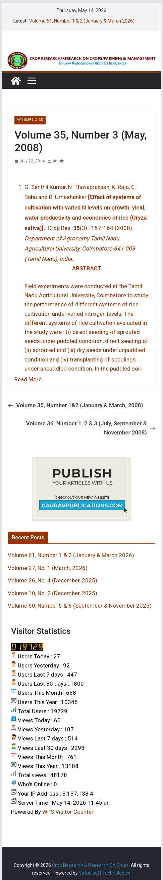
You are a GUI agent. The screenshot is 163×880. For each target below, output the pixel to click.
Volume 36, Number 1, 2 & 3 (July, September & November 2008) (90, 428)
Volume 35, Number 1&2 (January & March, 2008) (75, 405)
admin (58, 161)
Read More (28, 379)
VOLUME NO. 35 (30, 120)
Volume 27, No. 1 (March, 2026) (48, 568)
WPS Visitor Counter (68, 811)
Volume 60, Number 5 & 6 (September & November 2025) (80, 605)
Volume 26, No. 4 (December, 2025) (52, 580)
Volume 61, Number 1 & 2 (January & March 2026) (81, 21)
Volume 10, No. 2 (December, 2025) (52, 593)
